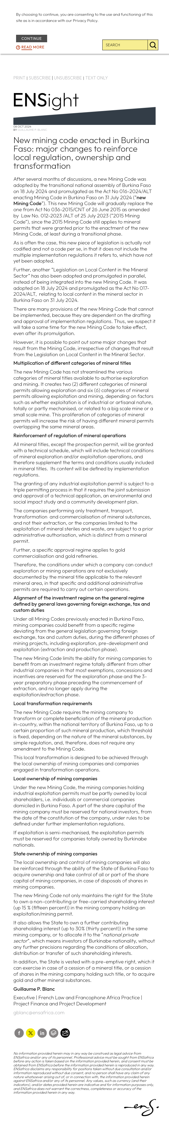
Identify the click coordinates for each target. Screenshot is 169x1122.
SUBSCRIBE (40, 77)
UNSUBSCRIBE (68, 77)
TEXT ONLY (96, 77)
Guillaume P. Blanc (32, 130)
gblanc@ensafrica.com (39, 1012)
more (32, 47)
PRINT (19, 77)
